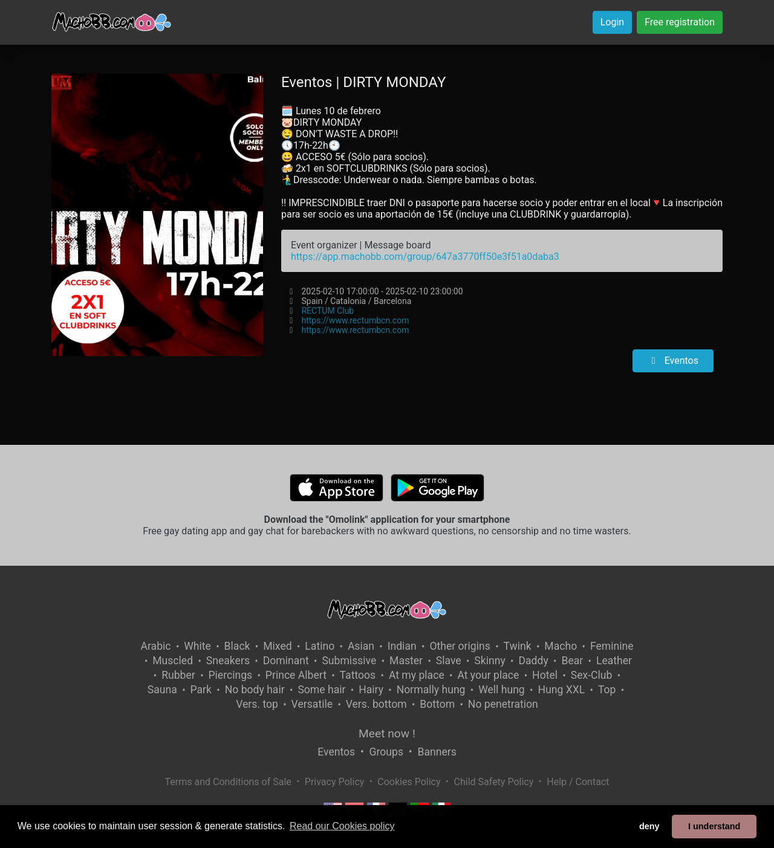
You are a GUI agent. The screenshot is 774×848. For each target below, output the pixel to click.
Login (612, 22)
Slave (448, 661)
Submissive (349, 661)
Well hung (501, 690)
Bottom (437, 704)
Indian (402, 646)
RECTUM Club (327, 311)
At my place (416, 675)
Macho (560, 646)
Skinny (489, 661)
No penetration (503, 704)
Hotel (545, 675)
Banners (436, 752)
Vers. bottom (376, 704)
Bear (572, 661)
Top (607, 690)
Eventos (673, 360)
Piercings (230, 675)
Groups (386, 752)
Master (406, 661)
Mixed (277, 646)
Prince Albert (296, 675)
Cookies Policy (408, 782)
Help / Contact (578, 782)
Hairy (371, 690)
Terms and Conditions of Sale (228, 782)
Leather (614, 661)
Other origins (459, 646)
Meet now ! (387, 733)
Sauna (162, 690)
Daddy (533, 661)
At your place (488, 675)
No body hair (255, 690)
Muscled (172, 661)
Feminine (612, 646)
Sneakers (228, 661)
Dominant (286, 661)
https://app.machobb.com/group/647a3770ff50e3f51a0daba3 (425, 256)
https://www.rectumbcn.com (355, 320)
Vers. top (257, 704)
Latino (319, 646)
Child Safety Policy (494, 782)
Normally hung (431, 690)
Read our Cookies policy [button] (342, 826)
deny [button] (649, 826)
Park (201, 690)
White (197, 646)
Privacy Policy (335, 782)
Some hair (321, 690)
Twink (518, 646)
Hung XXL (561, 690)
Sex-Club (592, 675)
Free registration (680, 22)
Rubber (178, 675)
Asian (361, 646)
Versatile (312, 704)
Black (237, 646)
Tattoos (358, 675)
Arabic (155, 646)
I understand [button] (714, 826)
